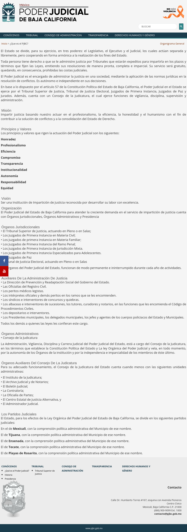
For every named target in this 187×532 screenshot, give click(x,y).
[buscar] (157, 26)
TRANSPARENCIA (98, 35)
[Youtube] (4, 271)
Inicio (4, 43)
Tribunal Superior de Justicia (45, 472)
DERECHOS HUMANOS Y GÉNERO (135, 35)
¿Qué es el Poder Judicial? (17, 470)
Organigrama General (172, 43)
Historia (8, 474)
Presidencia (10, 478)
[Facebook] (4, 261)
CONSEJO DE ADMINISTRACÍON (63, 35)
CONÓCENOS (11, 35)
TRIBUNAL (32, 35)
